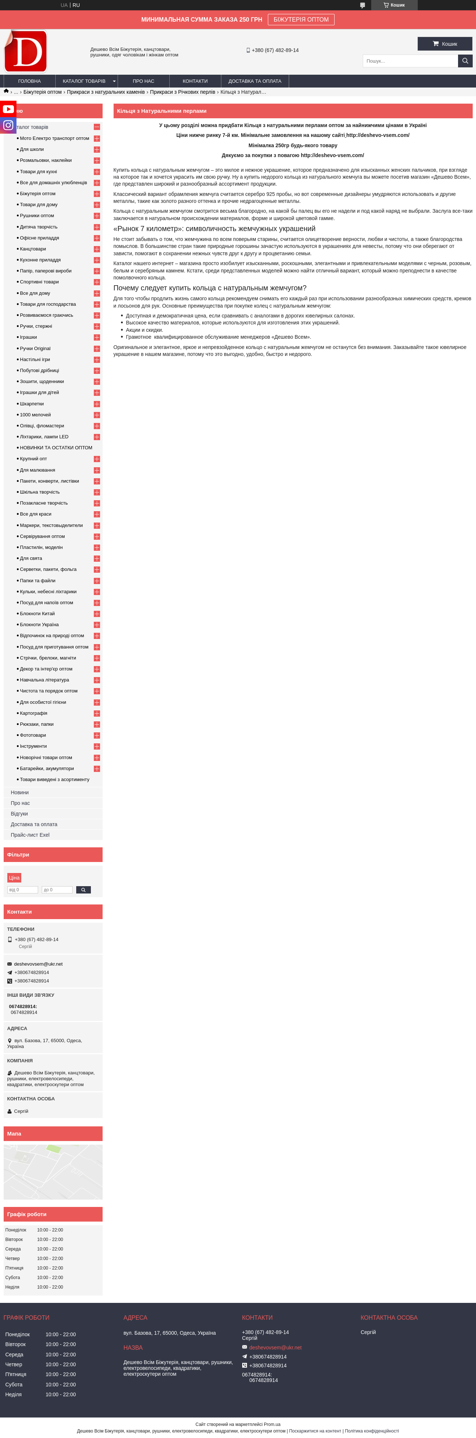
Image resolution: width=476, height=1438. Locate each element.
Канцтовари (33, 249)
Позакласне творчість (44, 503)
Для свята (31, 558)
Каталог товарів (84, 81)
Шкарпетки (32, 403)
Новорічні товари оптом (46, 757)
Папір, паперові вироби (46, 271)
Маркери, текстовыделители (51, 525)
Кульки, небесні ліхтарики (48, 591)
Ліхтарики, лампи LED (44, 436)
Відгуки (19, 814)
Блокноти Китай (37, 613)
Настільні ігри (35, 359)
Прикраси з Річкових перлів (182, 92)
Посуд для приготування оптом (54, 647)
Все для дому (35, 293)
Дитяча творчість (39, 227)
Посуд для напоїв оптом (46, 602)
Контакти (195, 81)
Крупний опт (33, 458)
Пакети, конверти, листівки (49, 481)
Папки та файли (38, 580)
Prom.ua (272, 1424)
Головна (29, 81)
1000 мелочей (35, 414)
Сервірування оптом (42, 536)
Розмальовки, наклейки (46, 160)
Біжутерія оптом (42, 92)
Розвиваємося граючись (46, 315)
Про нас (144, 81)
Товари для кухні (38, 171)
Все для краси (36, 514)
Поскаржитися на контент (315, 1431)
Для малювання (37, 470)
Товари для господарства (48, 304)
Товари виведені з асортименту (54, 779)
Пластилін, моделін (41, 547)
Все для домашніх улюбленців (53, 182)
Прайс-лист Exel (30, 835)
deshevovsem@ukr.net (38, 964)
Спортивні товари (39, 282)
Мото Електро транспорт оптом (54, 138)
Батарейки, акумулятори (47, 768)
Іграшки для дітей (39, 392)
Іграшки (28, 337)
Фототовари (33, 735)
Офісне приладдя (39, 238)
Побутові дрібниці (39, 370)
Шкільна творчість (40, 492)
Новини (20, 792)
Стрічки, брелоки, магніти (48, 658)
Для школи (32, 149)
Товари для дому (39, 204)
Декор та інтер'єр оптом (46, 669)
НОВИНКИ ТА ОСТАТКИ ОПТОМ (56, 447)
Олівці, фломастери (42, 425)
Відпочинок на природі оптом (52, 635)
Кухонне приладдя (40, 260)
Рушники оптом (37, 215)
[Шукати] (465, 61)
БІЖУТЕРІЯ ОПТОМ (301, 19)
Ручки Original (35, 348)
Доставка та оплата (255, 81)
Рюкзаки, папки (37, 724)
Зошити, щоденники (42, 381)
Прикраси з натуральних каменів (106, 92)
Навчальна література (44, 680)
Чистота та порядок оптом (49, 691)
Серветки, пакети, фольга (48, 569)
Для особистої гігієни (43, 702)
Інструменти (33, 746)
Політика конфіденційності (372, 1431)
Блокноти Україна (39, 624)
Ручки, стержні (36, 326)
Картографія (34, 713)
